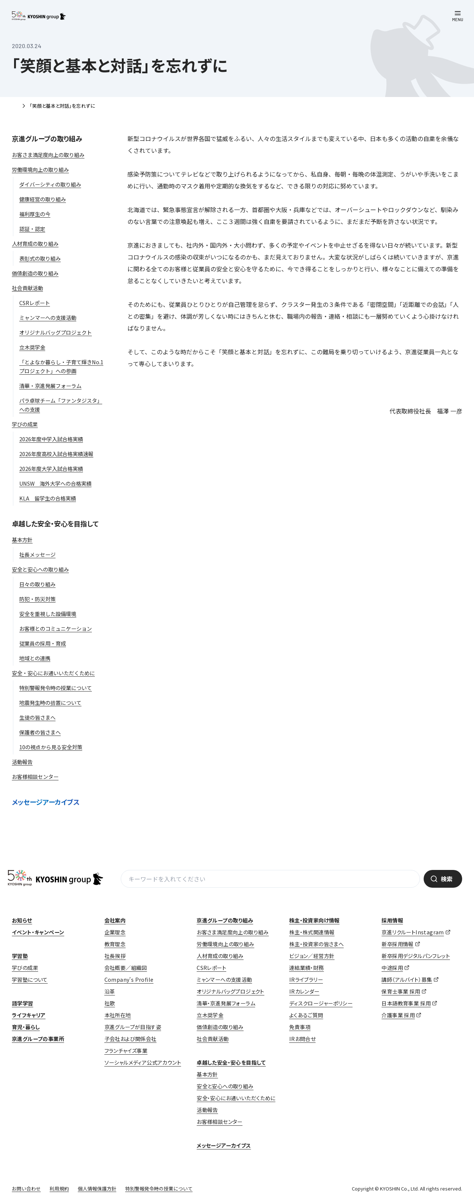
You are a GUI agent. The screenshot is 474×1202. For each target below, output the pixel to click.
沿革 (109, 991)
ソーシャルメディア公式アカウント (142, 1062)
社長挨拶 (115, 956)
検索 (447, 878)
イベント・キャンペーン (38, 932)
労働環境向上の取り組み (225, 944)
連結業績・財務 (306, 967)
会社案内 (115, 920)
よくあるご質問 (306, 1015)
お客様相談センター (220, 1121)
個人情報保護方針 (97, 1188)
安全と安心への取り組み (225, 1086)
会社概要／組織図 (125, 967)
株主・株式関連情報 (312, 932)
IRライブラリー (306, 979)
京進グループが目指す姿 (132, 1027)
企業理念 (115, 932)
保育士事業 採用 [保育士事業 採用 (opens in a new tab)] (400, 991)
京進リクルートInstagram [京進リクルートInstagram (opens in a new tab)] (412, 932)
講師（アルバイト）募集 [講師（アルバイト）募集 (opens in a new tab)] (406, 979)
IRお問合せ (302, 1038)
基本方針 (207, 1074)
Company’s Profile (129, 979)
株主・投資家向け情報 (314, 920)
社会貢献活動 (212, 1038)
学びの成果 (25, 967)
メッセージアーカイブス (46, 802)
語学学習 (22, 1003)
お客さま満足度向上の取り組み (233, 932)
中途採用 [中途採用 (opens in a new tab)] (392, 967)
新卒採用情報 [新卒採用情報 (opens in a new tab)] (397, 944)
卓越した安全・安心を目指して (55, 523)
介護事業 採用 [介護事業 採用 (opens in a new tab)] (398, 1015)
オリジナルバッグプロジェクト (230, 991)
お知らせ (22, 920)
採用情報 (392, 920)
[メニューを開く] (457, 16)
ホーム (15, 106)
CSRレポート (211, 967)
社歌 (109, 1003)
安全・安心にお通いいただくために (236, 1098)
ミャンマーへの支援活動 (224, 979)
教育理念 (115, 944)
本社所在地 (117, 1015)
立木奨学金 (210, 1015)
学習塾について (30, 979)
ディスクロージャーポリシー (321, 1003)
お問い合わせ (26, 1188)
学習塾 (20, 956)
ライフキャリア (29, 1015)
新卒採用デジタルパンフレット (415, 956)
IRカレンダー (304, 991)
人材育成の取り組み (220, 956)
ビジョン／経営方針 (312, 956)
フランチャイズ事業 (126, 1050)
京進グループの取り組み (47, 138)
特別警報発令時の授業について (159, 1188)
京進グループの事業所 (38, 1038)
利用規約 (59, 1188)
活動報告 (207, 1110)
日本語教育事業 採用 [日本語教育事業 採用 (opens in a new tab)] (406, 1003)
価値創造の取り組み (220, 1027)
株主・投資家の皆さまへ (316, 944)
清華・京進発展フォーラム (226, 1003)
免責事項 (300, 1027)
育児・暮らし (26, 1027)
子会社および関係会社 (130, 1038)
